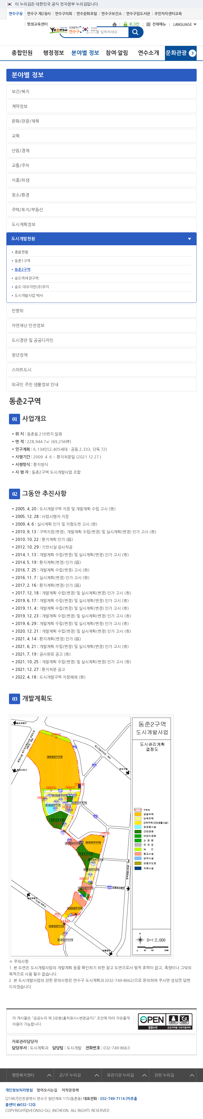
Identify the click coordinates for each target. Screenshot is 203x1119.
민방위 (18, 311)
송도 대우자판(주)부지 (32, 287)
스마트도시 (21, 370)
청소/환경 (20, 195)
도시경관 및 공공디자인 (32, 340)
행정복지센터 (23, 1075)
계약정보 (19, 106)
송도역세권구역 (27, 278)
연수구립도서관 (138, 14)
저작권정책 (70, 1090)
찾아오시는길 (47, 1090)
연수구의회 (63, 14)
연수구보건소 (111, 14)
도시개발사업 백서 (29, 295)
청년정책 (19, 355)
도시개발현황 (23, 239)
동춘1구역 (22, 261)
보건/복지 (20, 91)
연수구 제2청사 (39, 14)
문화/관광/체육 (25, 121)
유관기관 (120, 1075)
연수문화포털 (86, 14)
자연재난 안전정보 (28, 325)
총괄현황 (21, 252)
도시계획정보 (23, 224)
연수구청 (15, 14)
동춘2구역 (22, 269)
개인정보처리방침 (19, 1090)
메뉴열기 (102, 75)
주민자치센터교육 (168, 14)
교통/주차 (20, 165)
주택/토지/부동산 (27, 210)
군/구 (70, 1075)
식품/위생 (20, 180)
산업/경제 (20, 150)
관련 (164, 1075)
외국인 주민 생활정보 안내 (35, 384)
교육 (16, 136)
